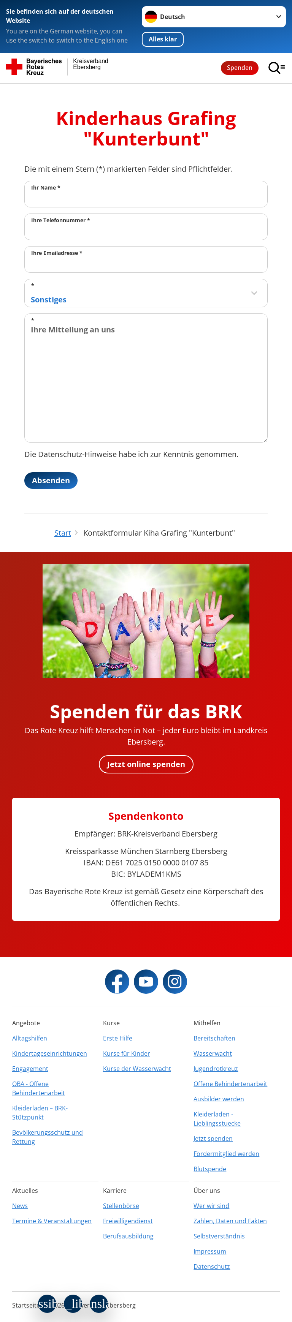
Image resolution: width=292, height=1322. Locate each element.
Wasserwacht (213, 1053)
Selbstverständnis (219, 1236)
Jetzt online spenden (146, 764)
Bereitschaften (214, 1038)
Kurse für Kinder (126, 1053)
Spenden (239, 67)
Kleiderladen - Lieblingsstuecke (217, 1118)
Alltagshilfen (29, 1038)
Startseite (26, 1305)
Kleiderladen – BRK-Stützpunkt (40, 1112)
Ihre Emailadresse (57, 252)
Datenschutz (212, 1266)
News (20, 1206)
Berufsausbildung (128, 1236)
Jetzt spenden (213, 1138)
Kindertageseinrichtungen (49, 1053)
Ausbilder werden (219, 1099)
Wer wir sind (211, 1206)
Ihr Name (45, 187)
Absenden (51, 480)
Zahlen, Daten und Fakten (230, 1221)
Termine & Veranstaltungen (52, 1221)
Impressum (210, 1251)
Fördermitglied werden (226, 1154)
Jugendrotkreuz (216, 1068)
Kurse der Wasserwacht (137, 1068)
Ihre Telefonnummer (60, 220)
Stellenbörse (121, 1206)
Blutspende (210, 1169)
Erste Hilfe (117, 1038)
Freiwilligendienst (128, 1221)
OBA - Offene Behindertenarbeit (38, 1088)
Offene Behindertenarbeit (230, 1084)
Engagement (30, 1068)
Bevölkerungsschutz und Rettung (47, 1137)
